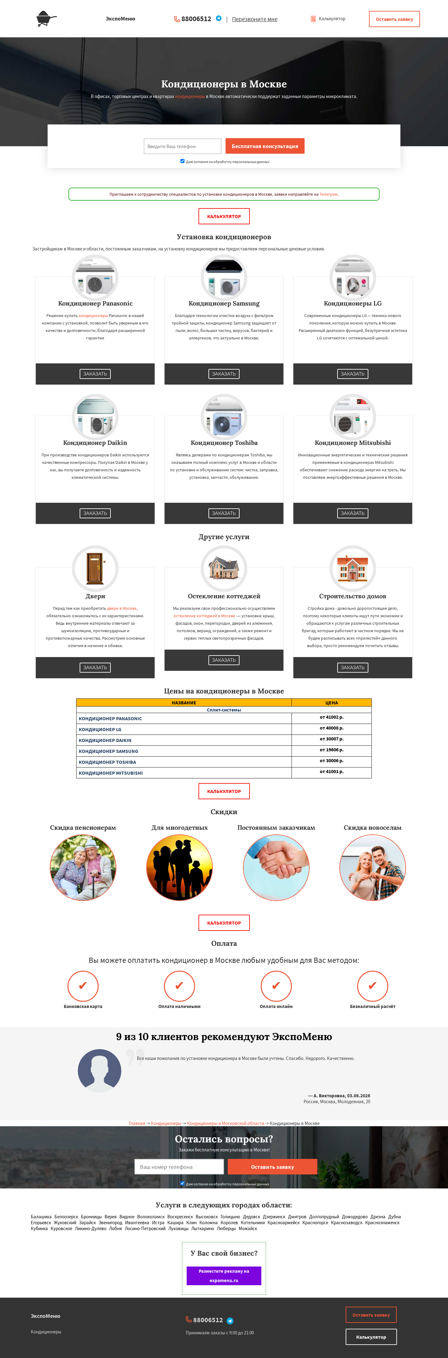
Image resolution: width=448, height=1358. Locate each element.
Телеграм (329, 194)
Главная (137, 1123)
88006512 (196, 18)
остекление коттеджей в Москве (204, 615)
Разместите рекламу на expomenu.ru (224, 1275)
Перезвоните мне (255, 19)
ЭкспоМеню (45, 1315)
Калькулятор (327, 18)
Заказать (95, 374)
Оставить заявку (394, 19)
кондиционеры (190, 96)
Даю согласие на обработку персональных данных (224, 161)
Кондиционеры (166, 1123)
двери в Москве (122, 608)
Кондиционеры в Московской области (225, 1123)
